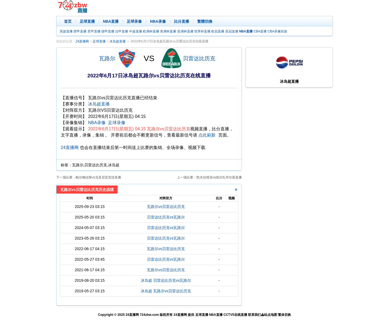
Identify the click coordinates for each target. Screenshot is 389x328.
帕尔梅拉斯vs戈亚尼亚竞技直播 (98, 177)
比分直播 (181, 21)
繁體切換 (204, 21)
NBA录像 (158, 21)
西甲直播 (79, 31)
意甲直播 (94, 31)
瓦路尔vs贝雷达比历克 (166, 206)
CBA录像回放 (277, 31)
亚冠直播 (231, 31)
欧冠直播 (217, 31)
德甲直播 (107, 31)
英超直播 (66, 31)
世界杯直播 (202, 31)
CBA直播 (260, 31)
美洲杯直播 (168, 31)
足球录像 (134, 21)
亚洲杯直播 (185, 31)
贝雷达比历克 (199, 58)
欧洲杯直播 (151, 31)
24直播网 (82, 41)
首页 (68, 21)
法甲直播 (121, 31)
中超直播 (135, 31)
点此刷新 (207, 135)
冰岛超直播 (117, 41)
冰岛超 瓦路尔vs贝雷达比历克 (166, 291)
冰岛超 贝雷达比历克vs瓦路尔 (166, 280)
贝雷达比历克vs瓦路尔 (166, 217)
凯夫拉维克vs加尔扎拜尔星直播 (219, 177)
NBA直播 (111, 21)
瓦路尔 (107, 58)
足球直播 (87, 21)
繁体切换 (284, 315)
